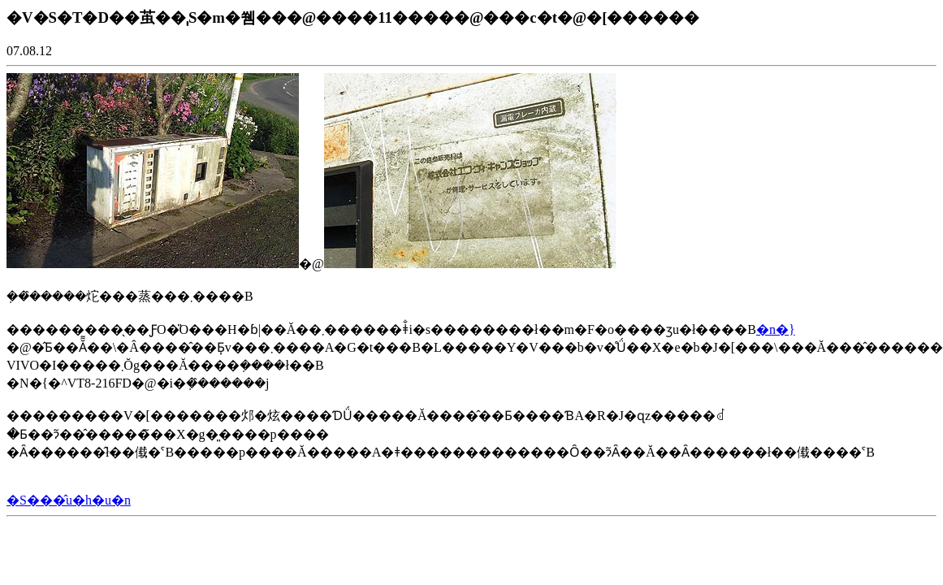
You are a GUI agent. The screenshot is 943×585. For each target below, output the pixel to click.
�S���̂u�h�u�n (68, 500)
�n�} (775, 329)
